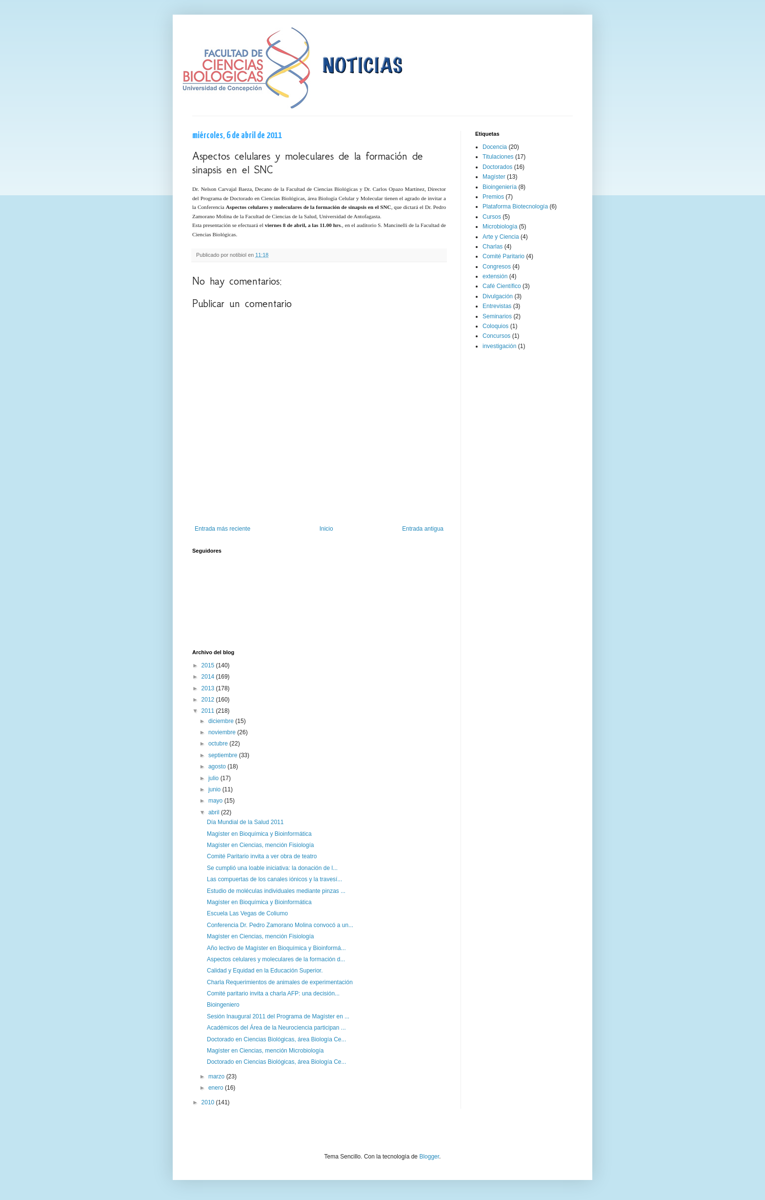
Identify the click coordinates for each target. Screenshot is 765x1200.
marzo (217, 1076)
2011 (208, 710)
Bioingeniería (500, 187)
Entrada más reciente (222, 528)
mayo (216, 800)
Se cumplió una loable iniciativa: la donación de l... (272, 868)
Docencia (495, 147)
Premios (493, 196)
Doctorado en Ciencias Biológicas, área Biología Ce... (276, 1039)
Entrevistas (497, 306)
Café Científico (502, 286)
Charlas (493, 246)
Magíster (494, 176)
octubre (218, 743)
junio (215, 789)
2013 (208, 688)
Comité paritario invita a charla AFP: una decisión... (273, 993)
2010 (208, 1102)
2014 (208, 676)
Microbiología (500, 226)
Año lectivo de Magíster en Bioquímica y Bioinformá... (276, 948)
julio (214, 778)
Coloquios (495, 326)
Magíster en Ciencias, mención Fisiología (260, 845)
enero (216, 1087)
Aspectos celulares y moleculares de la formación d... (276, 959)
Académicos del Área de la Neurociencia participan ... (276, 1027)
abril (214, 812)
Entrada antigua (422, 528)
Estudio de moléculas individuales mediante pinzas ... (276, 891)
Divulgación (498, 296)
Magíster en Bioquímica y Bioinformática (259, 833)
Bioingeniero (223, 1004)
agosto (217, 766)
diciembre (221, 721)
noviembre (222, 732)
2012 (208, 699)
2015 (208, 665)
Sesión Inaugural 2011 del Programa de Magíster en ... (278, 1016)
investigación (499, 346)
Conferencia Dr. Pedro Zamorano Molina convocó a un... (280, 925)
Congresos (497, 266)
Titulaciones (498, 156)
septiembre (223, 755)
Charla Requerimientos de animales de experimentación (280, 982)
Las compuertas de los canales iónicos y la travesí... (274, 879)
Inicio (326, 528)
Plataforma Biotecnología (515, 206)
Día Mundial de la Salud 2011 (245, 822)
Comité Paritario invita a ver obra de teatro (262, 856)
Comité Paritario (503, 256)
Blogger (429, 1156)
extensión (495, 276)
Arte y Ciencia (501, 236)
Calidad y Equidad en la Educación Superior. (265, 970)
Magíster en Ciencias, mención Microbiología (265, 1050)
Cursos (492, 216)
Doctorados (497, 167)
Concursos (496, 335)
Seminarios (497, 316)
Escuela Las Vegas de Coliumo (247, 913)
